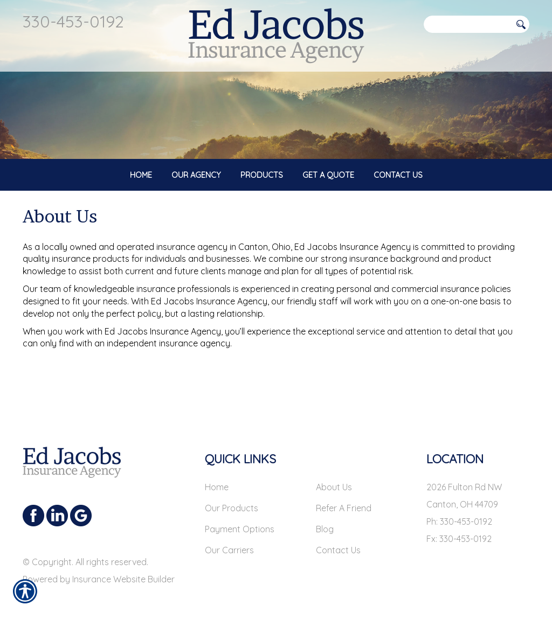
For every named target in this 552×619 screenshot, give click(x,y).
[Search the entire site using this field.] (467, 24)
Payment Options (239, 519)
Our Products (231, 498)
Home (217, 477)
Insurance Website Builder (123, 570)
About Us (334, 477)
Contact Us (338, 540)
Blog (325, 519)
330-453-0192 (73, 21)
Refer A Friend (343, 498)
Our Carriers (229, 540)
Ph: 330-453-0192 (459, 512)
